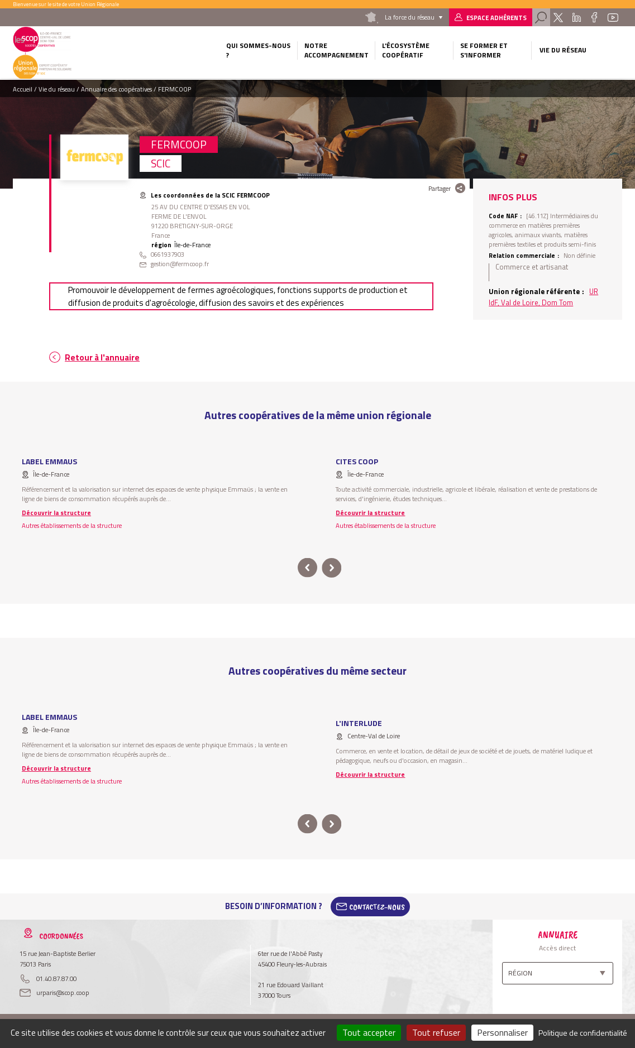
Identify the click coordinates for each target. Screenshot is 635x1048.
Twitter (558, 17)
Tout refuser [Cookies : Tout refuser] (436, 1032)
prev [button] (307, 567)
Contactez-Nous (377, 906)
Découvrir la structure (56, 512)
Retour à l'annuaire (102, 357)
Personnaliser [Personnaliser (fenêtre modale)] (502, 1032)
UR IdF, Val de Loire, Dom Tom (543, 297)
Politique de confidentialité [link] (582, 1033)
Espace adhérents (496, 17)
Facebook (594, 17)
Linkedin (576, 17)
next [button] (332, 567)
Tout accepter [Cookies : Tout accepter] (368, 1032)
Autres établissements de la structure (72, 525)
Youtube (613, 17)
